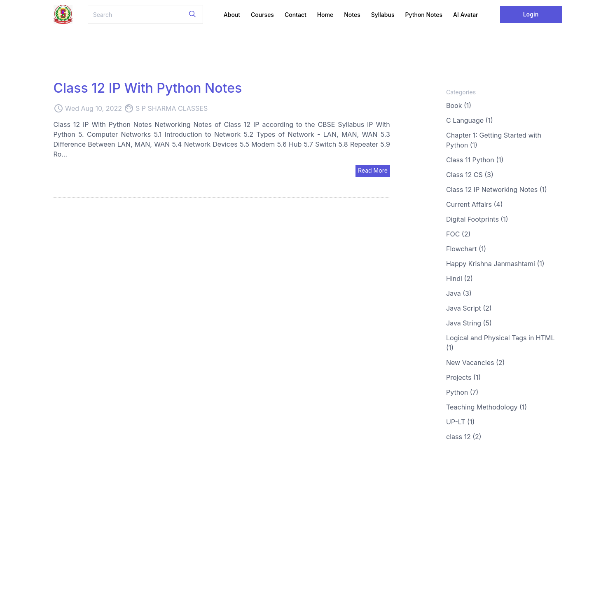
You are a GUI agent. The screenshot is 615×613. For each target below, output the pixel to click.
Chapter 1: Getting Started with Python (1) (493, 140)
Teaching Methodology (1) (486, 407)
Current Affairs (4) (474, 204)
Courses (262, 14)
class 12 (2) (464, 437)
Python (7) (462, 392)
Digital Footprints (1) (477, 219)
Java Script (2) (469, 308)
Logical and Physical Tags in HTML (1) (500, 343)
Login (531, 14)
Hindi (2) (459, 278)
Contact (295, 14)
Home (325, 14)
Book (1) (458, 105)
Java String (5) (469, 323)
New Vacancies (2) (475, 362)
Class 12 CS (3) (469, 175)
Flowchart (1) (466, 249)
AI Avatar (465, 14)
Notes (352, 14)
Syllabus (383, 14)
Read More (373, 170)
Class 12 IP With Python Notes (148, 88)
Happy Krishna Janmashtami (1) (495, 264)
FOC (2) (458, 234)
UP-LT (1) (460, 422)
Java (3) (459, 293)
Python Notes (423, 14)
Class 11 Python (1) (474, 160)
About (232, 14)
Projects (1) (463, 377)
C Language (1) (469, 120)
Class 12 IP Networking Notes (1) (496, 189)
